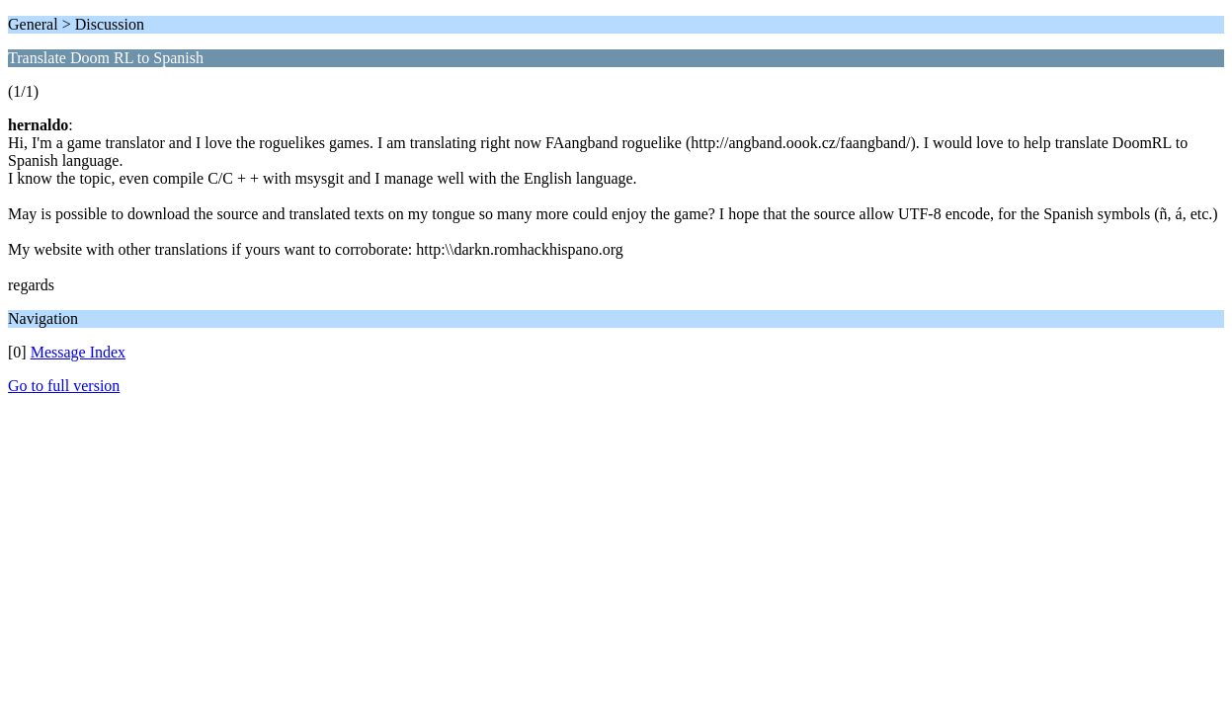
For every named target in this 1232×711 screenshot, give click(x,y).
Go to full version (64, 385)
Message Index (78, 352)
